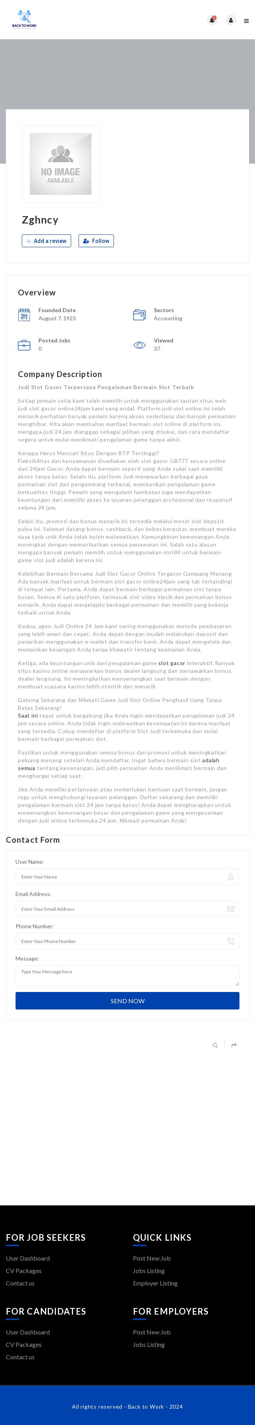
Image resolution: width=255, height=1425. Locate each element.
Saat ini (28, 715)
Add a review (46, 241)
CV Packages (24, 1270)
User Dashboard (28, 1258)
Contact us (20, 1283)
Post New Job (152, 1258)
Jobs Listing (149, 1270)
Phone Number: (35, 926)
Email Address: (33, 894)
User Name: (30, 861)
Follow (96, 241)
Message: (27, 958)
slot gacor (171, 663)
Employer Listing (155, 1283)
